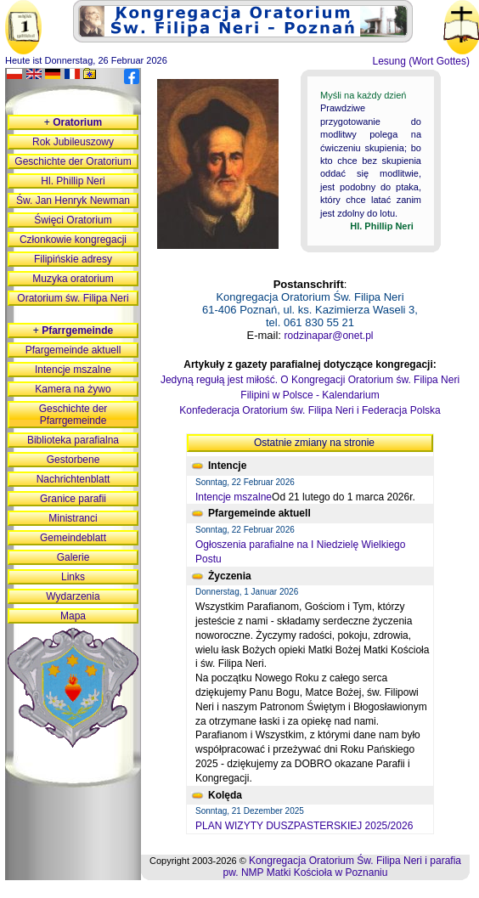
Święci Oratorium (72, 220)
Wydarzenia (72, 596)
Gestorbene (73, 460)
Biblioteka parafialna (73, 440)
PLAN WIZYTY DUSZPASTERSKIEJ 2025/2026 (304, 826)
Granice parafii (73, 499)
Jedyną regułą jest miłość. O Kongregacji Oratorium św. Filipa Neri (310, 380)
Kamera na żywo (72, 389)
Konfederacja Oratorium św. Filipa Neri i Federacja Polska (309, 410)
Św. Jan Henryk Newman (73, 200)
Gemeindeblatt (73, 538)
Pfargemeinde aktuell (73, 350)
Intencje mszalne (233, 497)
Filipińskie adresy (73, 259)
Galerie (73, 557)
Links (73, 577)
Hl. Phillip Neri (72, 181)
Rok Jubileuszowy (73, 142)
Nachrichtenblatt (73, 479)
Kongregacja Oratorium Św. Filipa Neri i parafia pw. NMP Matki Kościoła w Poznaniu (342, 866)
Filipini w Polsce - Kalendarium (309, 395)
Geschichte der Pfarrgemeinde (73, 414)
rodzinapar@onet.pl (329, 336)
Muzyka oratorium (72, 279)
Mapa (73, 616)
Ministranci (72, 518)
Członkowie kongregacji (73, 240)
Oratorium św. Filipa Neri (72, 298)
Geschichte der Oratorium (72, 161)
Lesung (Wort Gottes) (422, 61)
